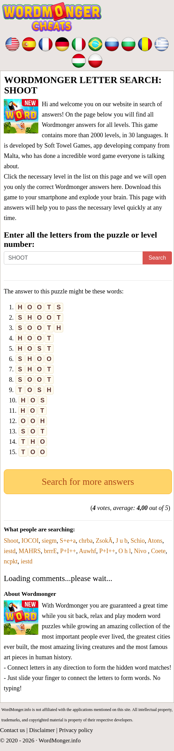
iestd (10, 551)
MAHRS (30, 551)
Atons (154, 540)
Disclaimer (42, 730)
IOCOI (30, 540)
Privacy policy (76, 730)
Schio (137, 540)
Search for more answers (88, 482)
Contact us (12, 730)
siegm (49, 540)
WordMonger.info (60, 740)
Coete (158, 551)
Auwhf (87, 551)
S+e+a (68, 540)
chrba (86, 540)
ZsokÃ (104, 540)
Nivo (141, 551)
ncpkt (11, 561)
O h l (124, 551)
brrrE (50, 551)
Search (157, 258)
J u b (121, 540)
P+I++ (68, 551)
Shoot (11, 540)
